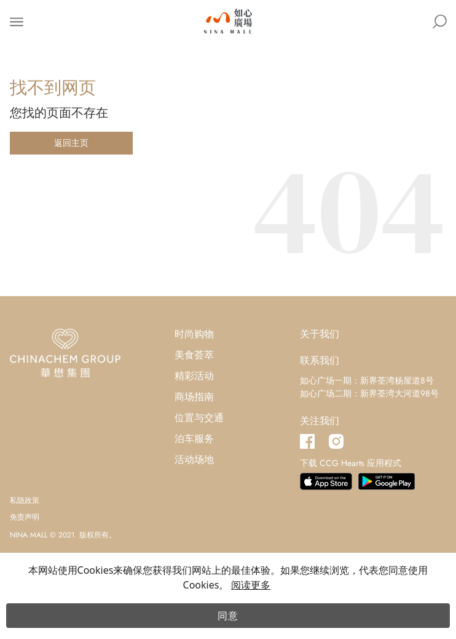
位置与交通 (199, 418)
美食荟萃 (194, 355)
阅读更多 (250, 585)
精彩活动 (194, 376)
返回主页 (71, 143)
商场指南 (194, 397)
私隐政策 (24, 500)
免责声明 (24, 517)
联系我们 (319, 360)
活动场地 (194, 459)
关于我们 (319, 334)
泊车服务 (194, 439)
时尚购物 (194, 334)
